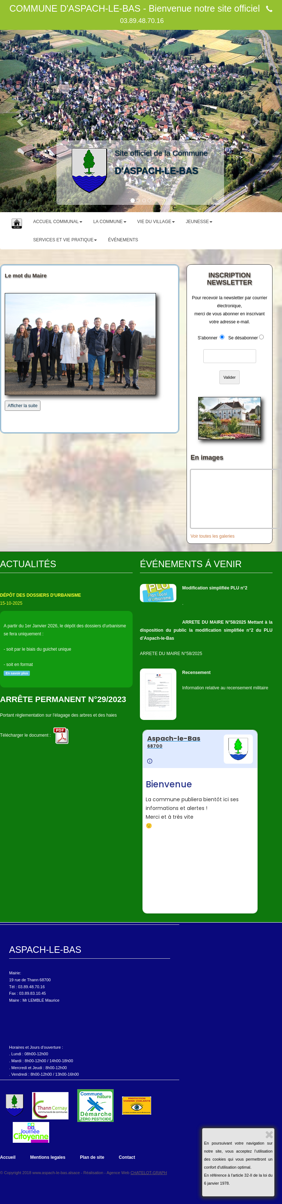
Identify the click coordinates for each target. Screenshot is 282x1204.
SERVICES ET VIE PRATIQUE (65, 239)
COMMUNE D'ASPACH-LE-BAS (75, 8)
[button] (21, 121)
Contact (127, 1157)
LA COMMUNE (109, 221)
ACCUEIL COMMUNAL (57, 221)
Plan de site (92, 1157)
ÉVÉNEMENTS (123, 239)
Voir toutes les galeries (213, 536)
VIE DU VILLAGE (156, 221)
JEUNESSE (199, 221)
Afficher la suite (23, 405)
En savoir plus (16, 673)
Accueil (8, 1157)
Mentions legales (48, 1157)
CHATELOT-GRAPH (148, 1172)
